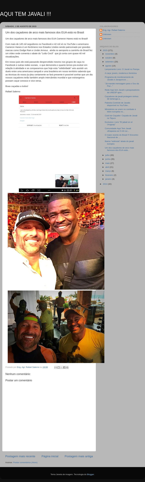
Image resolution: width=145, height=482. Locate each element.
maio (107, 163)
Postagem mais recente (20, 456)
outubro (109, 58)
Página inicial (50, 456)
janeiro (108, 179)
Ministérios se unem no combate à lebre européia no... (120, 110)
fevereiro (109, 175)
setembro (109, 62)
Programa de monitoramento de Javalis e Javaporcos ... (119, 78)
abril (107, 167)
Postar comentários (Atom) (25, 462)
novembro (110, 54)
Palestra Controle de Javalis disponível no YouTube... (117, 104)
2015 (105, 50)
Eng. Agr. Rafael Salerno (114, 30)
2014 (105, 184)
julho (107, 155)
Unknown (107, 34)
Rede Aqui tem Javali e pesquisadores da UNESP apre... (122, 91)
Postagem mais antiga (79, 456)
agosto (108, 66)
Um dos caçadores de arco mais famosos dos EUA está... (119, 149)
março (108, 171)
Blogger (90, 474)
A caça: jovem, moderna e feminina (121, 73)
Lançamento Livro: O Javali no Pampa (122, 69)
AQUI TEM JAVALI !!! (25, 14)
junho (108, 159)
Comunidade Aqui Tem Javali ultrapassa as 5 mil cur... (118, 129)
